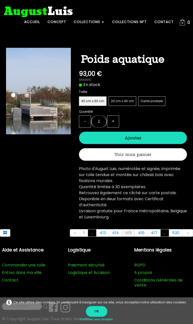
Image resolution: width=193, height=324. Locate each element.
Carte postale (151, 101)
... (92, 233)
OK (96, 311)
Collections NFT (129, 21)
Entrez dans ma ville (21, 272)
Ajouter (133, 137)
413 (103, 233)
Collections (89, 21)
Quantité (86, 111)
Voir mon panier (133, 154)
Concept (56, 21)
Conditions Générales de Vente (158, 282)
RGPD (140, 265)
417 (154, 233)
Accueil (32, 21)
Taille (83, 92)
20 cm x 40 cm (122, 101)
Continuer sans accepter (96, 319)
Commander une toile (23, 265)
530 (175, 233)
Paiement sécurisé (86, 265)
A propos (143, 272)
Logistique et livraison (89, 272)
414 (115, 233)
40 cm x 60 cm (92, 101)
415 (128, 233)
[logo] (38, 12)
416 (141, 233)
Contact (164, 21)
